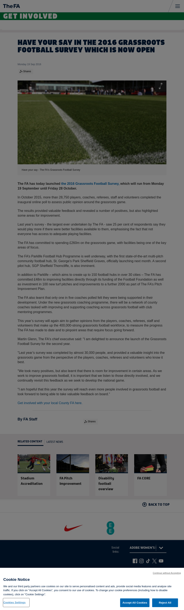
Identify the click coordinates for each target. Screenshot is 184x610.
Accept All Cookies (134, 602)
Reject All (165, 602)
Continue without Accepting (167, 573)
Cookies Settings (14, 602)
